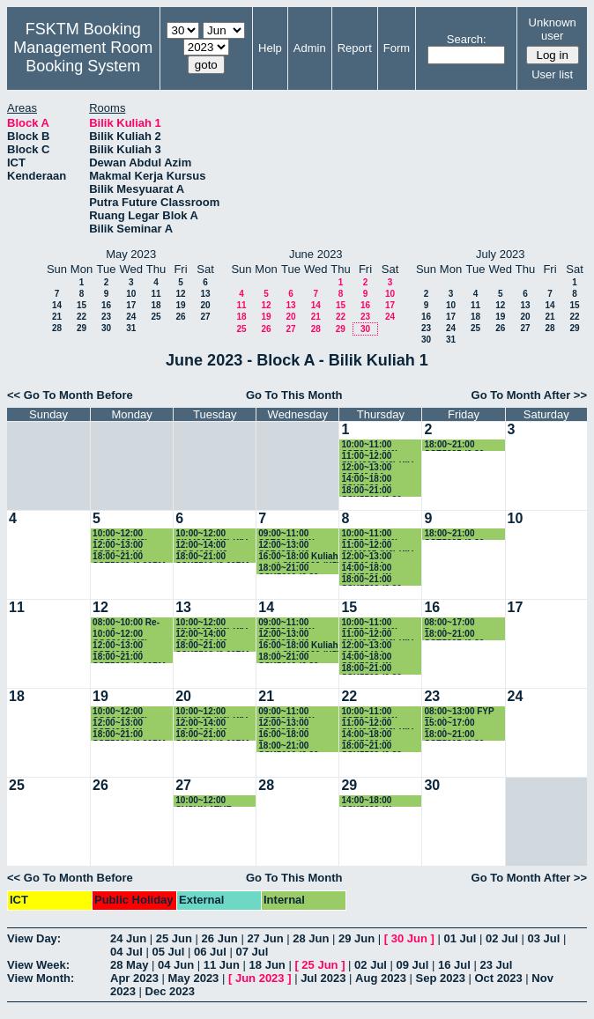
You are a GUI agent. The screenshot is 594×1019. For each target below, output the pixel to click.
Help (270, 48)
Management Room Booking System (82, 57)
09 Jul (413, 964)
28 (57, 328)
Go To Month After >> (529, 395)
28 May (129, 964)
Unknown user (552, 29)
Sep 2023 (440, 978)
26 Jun (220, 938)
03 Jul (543, 938)
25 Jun (174, 938)
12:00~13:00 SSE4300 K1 (118, 545)
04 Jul (126, 951)
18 (155, 305)
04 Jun (176, 964)
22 (81, 316)
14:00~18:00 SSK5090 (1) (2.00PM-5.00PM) (376, 479)
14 (57, 305)
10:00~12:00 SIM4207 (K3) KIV (211, 534)
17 (131, 305)
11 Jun (222, 964)
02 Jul (502, 938)
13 (205, 294)
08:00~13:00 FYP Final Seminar (459, 712)
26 (180, 316)
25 (155, 316)
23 (106, 316)
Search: (466, 39)
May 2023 (193, 978)
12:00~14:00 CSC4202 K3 (201, 545)
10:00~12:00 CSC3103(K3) (120, 534)
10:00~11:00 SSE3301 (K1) (369, 445)
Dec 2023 (170, 991)
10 (131, 294)
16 (106, 305)
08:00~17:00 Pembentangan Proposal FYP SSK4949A (455, 623)
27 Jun (265, 938)
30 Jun (409, 938)
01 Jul (459, 938)
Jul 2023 (323, 978)
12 (180, 294)
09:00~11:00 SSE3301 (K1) (286, 534)
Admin (309, 48)
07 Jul (251, 951)
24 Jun (128, 938)
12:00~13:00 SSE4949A (366, 468)
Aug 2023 (380, 978)
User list (552, 74)
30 (106, 328)
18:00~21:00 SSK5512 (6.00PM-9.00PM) (213, 557)
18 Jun (267, 964)
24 (131, 316)
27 (205, 316)
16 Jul (454, 964)
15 (81, 305)
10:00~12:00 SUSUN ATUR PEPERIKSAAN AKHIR (207, 801)
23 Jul (495, 964)
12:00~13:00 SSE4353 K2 (283, 545)
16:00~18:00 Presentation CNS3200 (285, 735)
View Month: (40, 978)
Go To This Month (294, 395)
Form (396, 48)
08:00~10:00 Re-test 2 (126, 623)
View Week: (38, 964)
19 (180, 305)
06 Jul (210, 951)
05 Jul (168, 951)
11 (155, 294)
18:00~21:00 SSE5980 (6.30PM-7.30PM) (130, 557)
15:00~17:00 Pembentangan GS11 (455, 723)
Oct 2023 (498, 978)
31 (131, 328)
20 (205, 305)
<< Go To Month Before (70, 395)
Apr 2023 (134, 978)
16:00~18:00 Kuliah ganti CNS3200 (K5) (298, 557)
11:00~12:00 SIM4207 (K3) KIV (377, 456)
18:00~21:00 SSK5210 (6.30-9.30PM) (290, 568)
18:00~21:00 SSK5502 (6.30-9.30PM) (373, 491)
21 (57, 316)
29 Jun (356, 938)
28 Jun (311, 938)
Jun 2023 (260, 978)
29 (81, 328)
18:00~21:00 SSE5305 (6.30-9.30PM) (455, 445)
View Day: (34, 938)
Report (355, 48)
